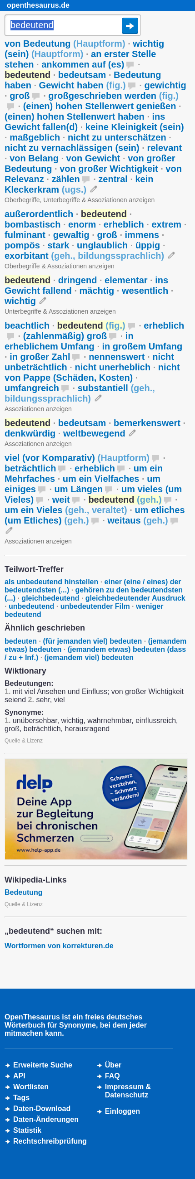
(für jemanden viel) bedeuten (92, 641)
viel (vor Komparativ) (77, 458)
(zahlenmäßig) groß (65, 336)
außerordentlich (39, 214)
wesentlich (145, 291)
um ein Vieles (66, 510)
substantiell (80, 393)
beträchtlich (30, 468)
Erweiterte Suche (42, 1065)
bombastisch (32, 224)
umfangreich (32, 388)
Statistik (27, 1130)
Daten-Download (41, 1108)
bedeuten (21, 641)
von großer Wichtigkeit (109, 169)
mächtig (97, 291)
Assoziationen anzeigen (38, 408)
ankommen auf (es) (82, 64)
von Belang (34, 158)
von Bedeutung (65, 44)
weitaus (137, 520)
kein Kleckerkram (79, 184)
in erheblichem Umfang (69, 341)
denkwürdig (30, 433)
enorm (82, 224)
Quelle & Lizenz (24, 740)
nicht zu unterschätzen (117, 137)
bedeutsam (82, 75)
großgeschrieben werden (113, 96)
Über (113, 1065)
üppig (147, 245)
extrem (166, 224)
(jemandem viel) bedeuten (89, 657)
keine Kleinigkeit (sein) (134, 127)
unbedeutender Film (95, 606)
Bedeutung (24, 892)
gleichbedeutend (50, 598)
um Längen (79, 489)
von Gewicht (93, 158)
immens (142, 235)
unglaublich (102, 245)
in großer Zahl (40, 357)
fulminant (25, 235)
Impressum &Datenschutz (128, 1091)
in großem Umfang (142, 346)
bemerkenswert (147, 423)
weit (61, 500)
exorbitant (84, 256)
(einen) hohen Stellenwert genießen (99, 106)
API (19, 1076)
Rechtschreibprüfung (50, 1141)
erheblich (124, 224)
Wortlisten (31, 1087)
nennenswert (117, 357)
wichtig (20, 301)
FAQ (112, 1076)
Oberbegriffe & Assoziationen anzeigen (60, 266)
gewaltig (71, 235)
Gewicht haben (82, 85)
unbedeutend (31, 606)
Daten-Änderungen (46, 1119)
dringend (77, 280)
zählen (65, 179)
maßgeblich (35, 137)
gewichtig (165, 85)
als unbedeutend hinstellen (51, 582)
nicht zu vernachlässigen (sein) (72, 148)
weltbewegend (94, 433)
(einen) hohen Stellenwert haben (75, 116)
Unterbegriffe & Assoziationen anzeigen (60, 311)
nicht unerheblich (112, 367)
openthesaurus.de (38, 5)
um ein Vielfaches (101, 479)
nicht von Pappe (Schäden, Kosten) (92, 372)
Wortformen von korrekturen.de (59, 946)
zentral (112, 179)
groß (20, 96)
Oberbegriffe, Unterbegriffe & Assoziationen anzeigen (80, 200)
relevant (164, 148)
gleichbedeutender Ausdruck (135, 598)
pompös (22, 245)
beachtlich (27, 325)
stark (58, 245)
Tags (21, 1097)
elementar (126, 280)
